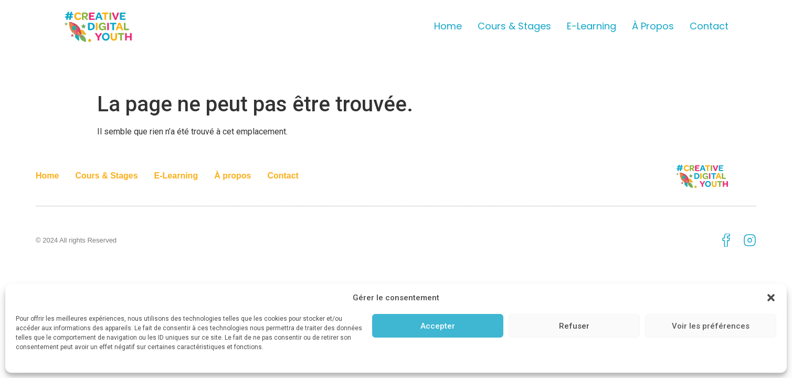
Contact (709, 26)
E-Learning (591, 26)
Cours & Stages (514, 26)
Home (448, 26)
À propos (653, 26)
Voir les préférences (710, 326)
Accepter (437, 326)
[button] (771, 297)
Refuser (574, 326)
